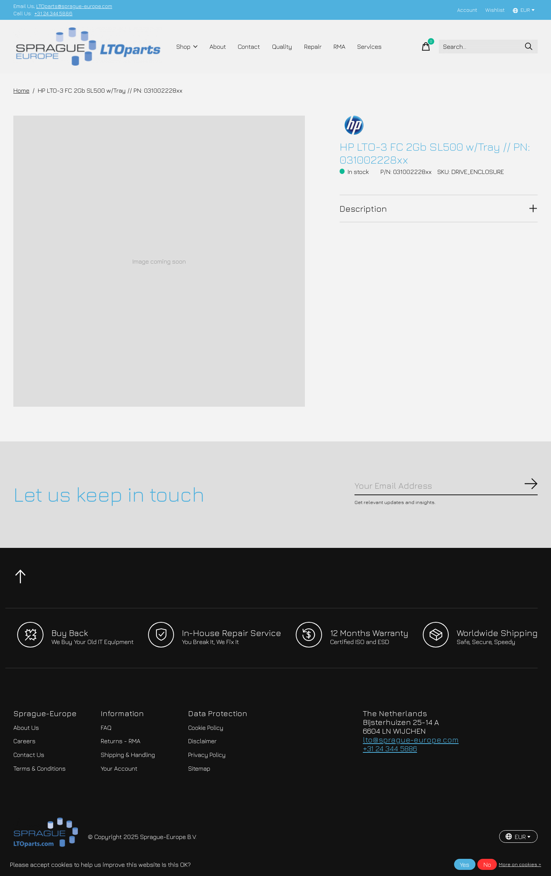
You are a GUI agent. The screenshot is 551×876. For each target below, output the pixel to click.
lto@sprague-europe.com (411, 739)
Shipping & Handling (128, 754)
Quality (282, 46)
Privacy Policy (207, 754)
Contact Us (28, 754)
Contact (249, 46)
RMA (339, 46)
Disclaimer (202, 741)
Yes (464, 864)
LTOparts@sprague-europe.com (74, 6)
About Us (26, 727)
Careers (24, 741)
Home (21, 90)
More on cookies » (520, 864)
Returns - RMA (120, 741)
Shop (187, 46)
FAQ (106, 727)
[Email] (446, 485)
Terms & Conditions (39, 768)
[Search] (488, 46)
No (487, 864)
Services (369, 46)
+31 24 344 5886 (53, 13)
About (217, 46)
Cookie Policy (205, 727)
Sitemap (199, 768)
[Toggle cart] (425, 46)
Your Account (119, 768)
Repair (313, 46)
